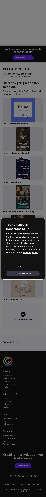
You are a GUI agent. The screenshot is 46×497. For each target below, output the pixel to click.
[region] (23, 248)
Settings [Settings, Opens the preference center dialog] (23, 260)
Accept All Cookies (23, 273)
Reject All (23, 267)
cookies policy (30, 252)
